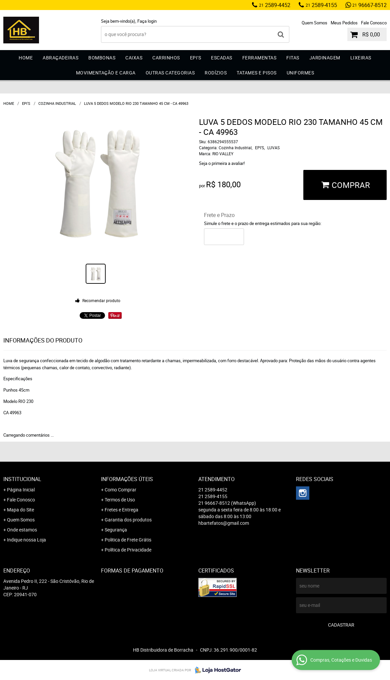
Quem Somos (314, 23)
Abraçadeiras (60, 57)
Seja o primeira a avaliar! (222, 163)
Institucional (22, 479)
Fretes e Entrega (121, 509)
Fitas (292, 57)
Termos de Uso (120, 499)
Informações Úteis (127, 479)
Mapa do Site (20, 509)
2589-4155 (321, 5)
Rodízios (216, 72)
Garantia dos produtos (128, 519)
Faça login (147, 21)
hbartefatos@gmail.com (223, 523)
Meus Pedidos (344, 23)
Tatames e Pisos (257, 72)
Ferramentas (259, 57)
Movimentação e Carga (106, 72)
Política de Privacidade (128, 549)
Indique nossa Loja (26, 539)
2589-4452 (274, 5)
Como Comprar (120, 489)
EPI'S (195, 57)
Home (26, 57)
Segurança (116, 529)
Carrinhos (166, 57)
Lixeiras (360, 57)
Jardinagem (324, 57)
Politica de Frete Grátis (128, 539)
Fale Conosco (374, 23)
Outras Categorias (170, 72)
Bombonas (101, 57)
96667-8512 (369, 5)
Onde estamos (22, 529)
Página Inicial (21, 489)
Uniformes (300, 72)
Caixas (133, 57)
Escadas (221, 57)
